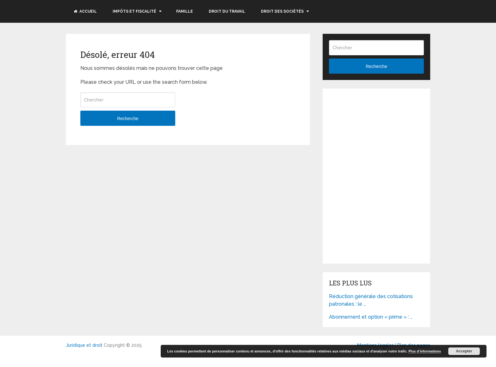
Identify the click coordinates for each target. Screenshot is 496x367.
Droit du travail (227, 11)
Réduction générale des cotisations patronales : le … (371, 300)
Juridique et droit (84, 345)
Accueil (85, 11)
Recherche (128, 118)
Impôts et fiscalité (134, 11)
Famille (184, 11)
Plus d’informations (424, 351)
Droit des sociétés (282, 11)
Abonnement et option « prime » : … (370, 317)
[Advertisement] (376, 134)
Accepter (464, 351)
